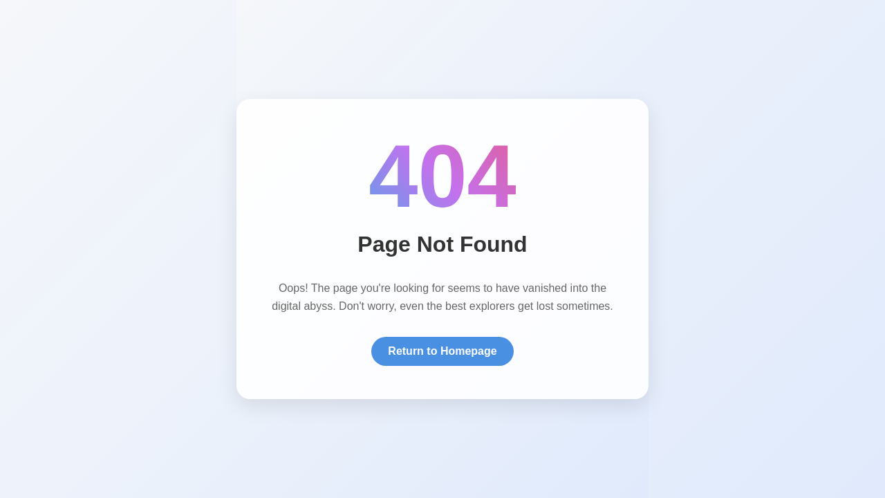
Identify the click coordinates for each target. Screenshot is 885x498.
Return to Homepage (442, 351)
